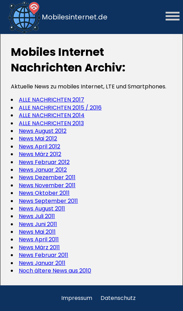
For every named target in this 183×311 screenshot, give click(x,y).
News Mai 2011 (37, 232)
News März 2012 (40, 154)
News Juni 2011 (38, 224)
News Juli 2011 (37, 216)
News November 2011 (47, 185)
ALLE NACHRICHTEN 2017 (51, 100)
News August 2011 (42, 209)
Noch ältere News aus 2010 (55, 271)
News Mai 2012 (38, 138)
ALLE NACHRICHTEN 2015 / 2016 (60, 108)
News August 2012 (42, 131)
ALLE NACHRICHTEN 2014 (52, 115)
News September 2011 (48, 201)
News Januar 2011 (42, 263)
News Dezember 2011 (47, 177)
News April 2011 (39, 239)
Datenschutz (118, 298)
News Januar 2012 (43, 170)
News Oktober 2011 (44, 193)
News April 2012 (39, 146)
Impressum (76, 298)
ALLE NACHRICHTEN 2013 (51, 123)
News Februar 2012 (44, 162)
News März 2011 (39, 247)
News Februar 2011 (43, 255)
